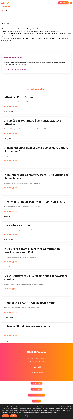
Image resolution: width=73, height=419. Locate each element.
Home (3, 11)
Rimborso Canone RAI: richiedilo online (30, 303)
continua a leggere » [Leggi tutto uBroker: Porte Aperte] (10, 106)
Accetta (5, 416)
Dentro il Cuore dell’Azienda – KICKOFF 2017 (34, 202)
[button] (71, 2)
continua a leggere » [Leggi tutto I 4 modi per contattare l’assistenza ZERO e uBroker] (10, 133)
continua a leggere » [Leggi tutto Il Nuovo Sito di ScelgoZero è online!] (10, 335)
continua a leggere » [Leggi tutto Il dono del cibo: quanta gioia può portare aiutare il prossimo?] (10, 160)
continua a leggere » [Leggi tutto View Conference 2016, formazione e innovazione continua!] (10, 288)
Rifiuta (13, 416)
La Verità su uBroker (18, 225)
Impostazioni (23, 416)
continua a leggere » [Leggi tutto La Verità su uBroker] (10, 234)
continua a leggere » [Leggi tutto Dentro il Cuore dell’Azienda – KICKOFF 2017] (10, 211)
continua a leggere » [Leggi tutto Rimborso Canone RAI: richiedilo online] (10, 312)
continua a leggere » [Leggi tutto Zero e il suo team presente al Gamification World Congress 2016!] (10, 261)
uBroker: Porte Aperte (19, 97)
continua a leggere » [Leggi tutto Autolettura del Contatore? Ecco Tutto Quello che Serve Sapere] (10, 187)
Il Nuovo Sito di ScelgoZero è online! (27, 326)
